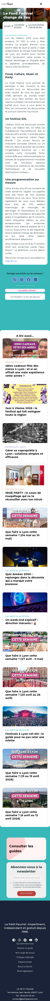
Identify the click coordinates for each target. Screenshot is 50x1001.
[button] (39, 4)
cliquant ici (11, 261)
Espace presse (25, 962)
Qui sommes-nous (25, 943)
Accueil (7, 26)
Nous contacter (25, 966)
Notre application (25, 971)
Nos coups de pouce (25, 953)
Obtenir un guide (25, 948)
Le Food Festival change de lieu (36, 25)
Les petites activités (19, 25)
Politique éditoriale (25, 957)
